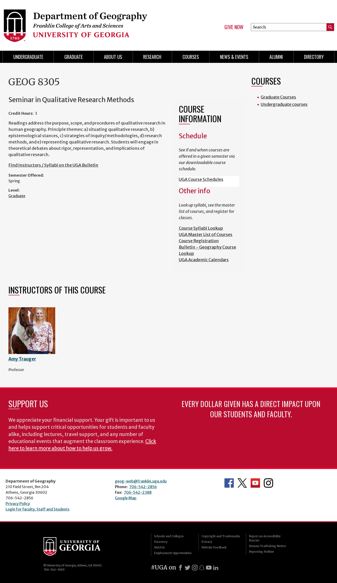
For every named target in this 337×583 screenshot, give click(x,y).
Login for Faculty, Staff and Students (38, 509)
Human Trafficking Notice (267, 546)
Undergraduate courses (284, 104)
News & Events (234, 56)
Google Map (125, 498)
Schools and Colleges (169, 536)
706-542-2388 (138, 492)
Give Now (233, 27)
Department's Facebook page (229, 483)
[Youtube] (209, 567)
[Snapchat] (202, 567)
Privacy (206, 542)
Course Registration (199, 240)
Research (152, 56)
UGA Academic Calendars (204, 259)
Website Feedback (214, 547)
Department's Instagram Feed (268, 483)
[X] (187, 567)
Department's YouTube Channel (255, 483)
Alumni (276, 56)
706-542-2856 (143, 486)
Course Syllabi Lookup (201, 228)
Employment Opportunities (173, 553)
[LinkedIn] (216, 567)
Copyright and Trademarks (220, 536)
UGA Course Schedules (201, 179)
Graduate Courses (278, 97)
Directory (314, 56)
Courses (191, 56)
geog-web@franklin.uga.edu (141, 481)
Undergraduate (28, 56)
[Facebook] (180, 567)
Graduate (16, 195)
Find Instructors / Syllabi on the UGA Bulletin (53, 165)
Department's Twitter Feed (242, 483)
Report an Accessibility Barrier (265, 538)
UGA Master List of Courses (205, 234)
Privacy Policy (18, 503)
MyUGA (159, 547)
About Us (113, 56)
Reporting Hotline (261, 551)
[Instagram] (195, 567)
